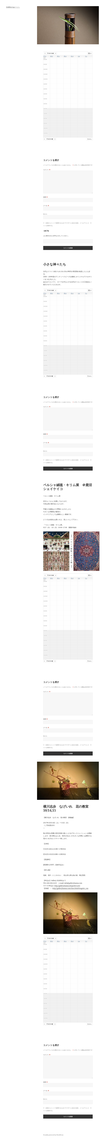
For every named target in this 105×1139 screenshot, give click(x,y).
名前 (45, 197)
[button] (89, 139)
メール (46, 205)
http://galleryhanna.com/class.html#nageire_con (70, 888)
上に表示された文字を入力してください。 (56, 236)
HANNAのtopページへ (13, 7)
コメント (46, 170)
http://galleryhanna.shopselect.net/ (67, 886)
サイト (45, 214)
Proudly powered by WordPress (53, 1135)
